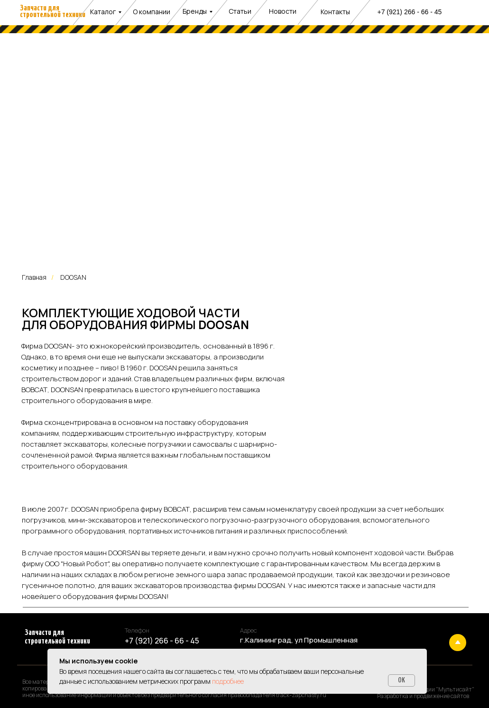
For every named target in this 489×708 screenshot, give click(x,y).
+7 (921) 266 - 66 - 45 (410, 12)
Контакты (335, 11)
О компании (151, 11)
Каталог (103, 11)
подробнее (228, 681)
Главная (34, 277)
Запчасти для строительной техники (52, 11)
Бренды (195, 11)
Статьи (240, 11)
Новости (282, 11)
